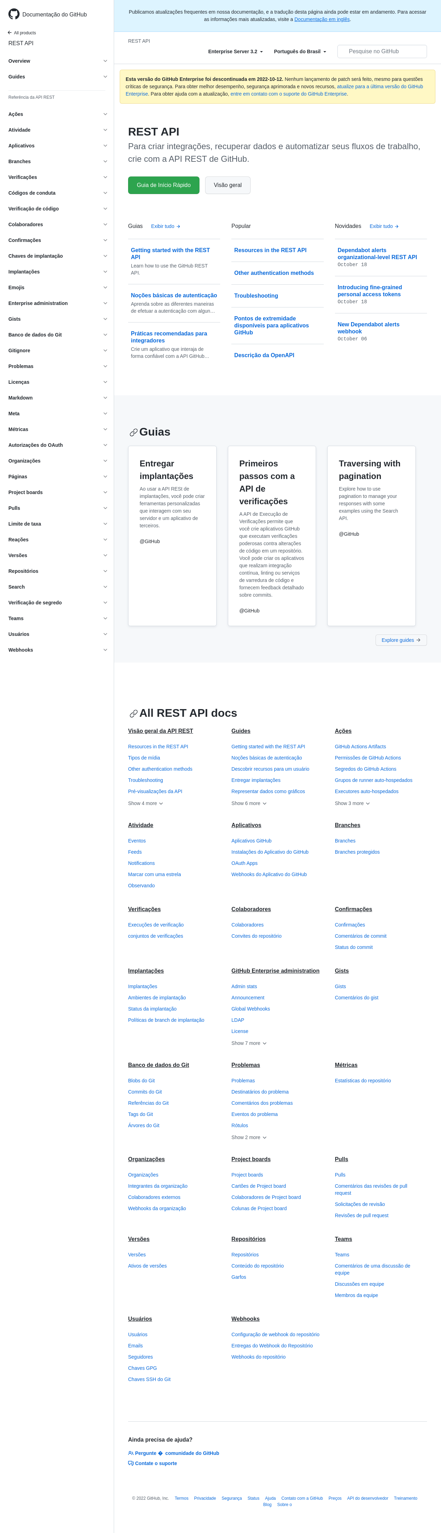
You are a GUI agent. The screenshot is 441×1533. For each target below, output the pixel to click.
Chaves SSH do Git (149, 1379)
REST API (21, 43)
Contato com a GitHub (302, 1498)
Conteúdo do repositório (257, 1266)
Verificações (144, 909)
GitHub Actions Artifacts (360, 746)
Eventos (137, 841)
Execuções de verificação (156, 925)
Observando (141, 885)
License (239, 1031)
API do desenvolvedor (367, 1498)
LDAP (237, 1020)
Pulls (341, 1159)
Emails (135, 1345)
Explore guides (401, 640)
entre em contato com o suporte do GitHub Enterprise (289, 94)
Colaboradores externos (154, 1197)
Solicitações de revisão (360, 1204)
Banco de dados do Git (158, 1065)
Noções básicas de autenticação (266, 758)
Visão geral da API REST (160, 731)
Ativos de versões (147, 1266)
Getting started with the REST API (268, 746)
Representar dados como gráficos (268, 791)
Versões (138, 1239)
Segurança (232, 1498)
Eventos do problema (254, 1114)
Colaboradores (251, 909)
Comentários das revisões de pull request (371, 1189)
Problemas (245, 1065)
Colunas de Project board (259, 1208)
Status (253, 1498)
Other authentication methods (160, 769)
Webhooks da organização (157, 1208)
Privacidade (205, 1498)
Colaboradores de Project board (266, 1197)
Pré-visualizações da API (155, 791)
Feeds (135, 852)
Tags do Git (140, 1114)
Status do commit (354, 947)
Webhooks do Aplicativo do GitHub (269, 874)
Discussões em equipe (359, 1284)
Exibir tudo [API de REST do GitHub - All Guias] (166, 226)
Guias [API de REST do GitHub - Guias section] (150, 431)
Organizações (146, 1159)
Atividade (140, 825)
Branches (347, 825)
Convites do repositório (256, 936)
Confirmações (353, 909)
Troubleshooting (145, 780)
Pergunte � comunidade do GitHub (173, 1453)
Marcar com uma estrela (154, 874)
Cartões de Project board (258, 1186)
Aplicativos (246, 825)
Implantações (146, 971)
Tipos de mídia (144, 758)
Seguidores (140, 1357)
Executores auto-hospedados (367, 791)
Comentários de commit (361, 936)
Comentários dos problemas (262, 1103)
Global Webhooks (250, 1009)
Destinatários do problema (259, 1092)
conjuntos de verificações (155, 936)
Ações (343, 731)
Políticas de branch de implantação (166, 1020)
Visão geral (228, 185)
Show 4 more (146, 803)
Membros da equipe (356, 1295)
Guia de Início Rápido (164, 185)
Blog (267, 1504)
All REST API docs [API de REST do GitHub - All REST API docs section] (183, 713)
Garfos (238, 1277)
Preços (335, 1498)
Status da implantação (152, 1009)
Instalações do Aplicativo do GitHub (269, 852)
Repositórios (248, 1239)
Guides (240, 731)
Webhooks (245, 1319)
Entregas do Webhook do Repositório (272, 1345)
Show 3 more (353, 803)
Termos (181, 1498)
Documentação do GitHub (54, 15)
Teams (343, 1239)
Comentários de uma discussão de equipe (373, 1269)
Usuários (140, 1319)
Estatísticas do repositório (363, 1080)
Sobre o (284, 1504)
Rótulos (239, 1125)
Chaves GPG (142, 1368)
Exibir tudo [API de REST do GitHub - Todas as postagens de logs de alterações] (384, 226)
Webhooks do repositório (258, 1357)
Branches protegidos (357, 852)
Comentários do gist (357, 997)
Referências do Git (148, 1103)
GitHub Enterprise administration (275, 971)
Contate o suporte (152, 1463)
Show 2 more (249, 1137)
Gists (342, 971)
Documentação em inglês (322, 19)
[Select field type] (235, 51)
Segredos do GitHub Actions (366, 769)
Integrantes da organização (158, 1186)
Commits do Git (145, 1092)
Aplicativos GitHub (251, 841)
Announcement (247, 997)
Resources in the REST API (158, 746)
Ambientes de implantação (157, 997)
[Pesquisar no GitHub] (382, 51)
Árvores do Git (143, 1125)
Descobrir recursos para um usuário (270, 769)
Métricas (346, 1065)
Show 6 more (249, 803)
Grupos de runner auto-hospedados (374, 780)
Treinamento (406, 1498)
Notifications (141, 863)
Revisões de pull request (361, 1215)
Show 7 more (249, 1043)
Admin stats (244, 986)
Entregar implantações (255, 780)
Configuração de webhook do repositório (275, 1334)
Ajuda (270, 1498)
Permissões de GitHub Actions (368, 758)
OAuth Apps (244, 863)
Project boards (251, 1159)
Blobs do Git (141, 1080)
